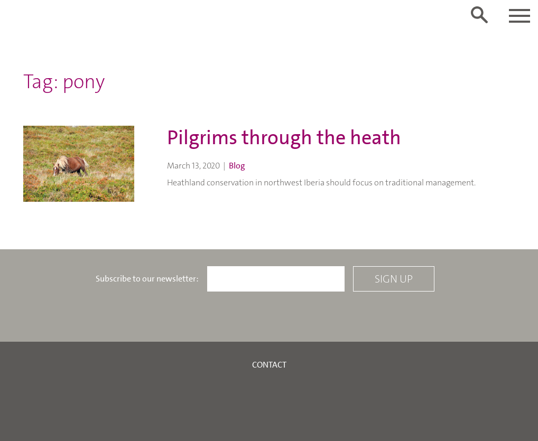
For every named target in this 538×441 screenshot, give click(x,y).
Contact (269, 364)
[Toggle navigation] (519, 15)
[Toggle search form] (479, 14)
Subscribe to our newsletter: (147, 279)
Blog (237, 165)
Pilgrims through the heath (284, 138)
